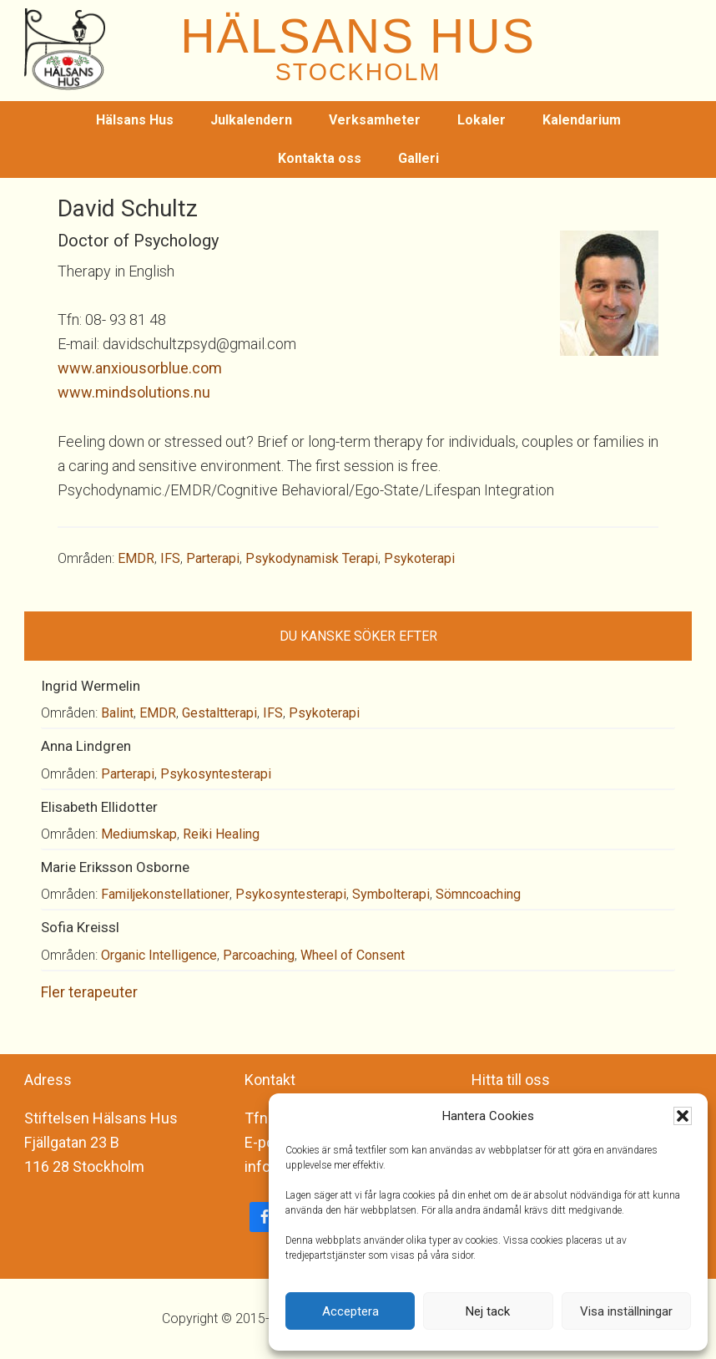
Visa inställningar (626, 1311)
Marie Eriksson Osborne (115, 867)
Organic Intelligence (159, 955)
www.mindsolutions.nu (134, 392)
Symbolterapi (391, 894)
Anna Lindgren (86, 746)
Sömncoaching (478, 894)
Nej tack (488, 1311)
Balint (117, 713)
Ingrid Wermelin (90, 685)
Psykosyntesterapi (215, 774)
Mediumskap (139, 834)
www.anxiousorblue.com (140, 368)
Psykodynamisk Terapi (311, 558)
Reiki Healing (221, 834)
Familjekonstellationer (165, 894)
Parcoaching (259, 955)
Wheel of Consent (352, 955)
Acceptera (350, 1311)
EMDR (136, 558)
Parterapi (213, 558)
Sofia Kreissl (80, 927)
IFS (170, 558)
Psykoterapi (419, 558)
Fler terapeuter (89, 992)
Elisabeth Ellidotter (99, 807)
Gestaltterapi (219, 713)
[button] (682, 1116)
